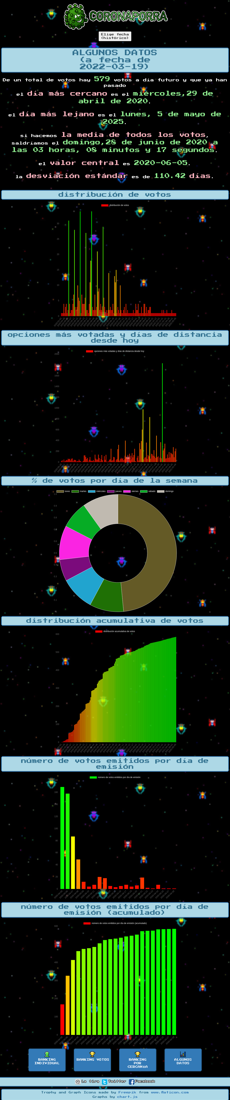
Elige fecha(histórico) (115, 36)
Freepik (127, 1092)
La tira (87, 1081)
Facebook (142, 1081)
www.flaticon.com (170, 1092)
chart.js (127, 1097)
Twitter (114, 1081)
